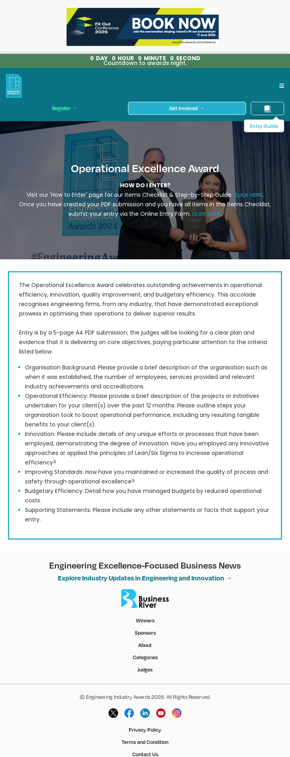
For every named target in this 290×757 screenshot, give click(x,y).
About (145, 645)
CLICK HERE (248, 195)
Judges (145, 669)
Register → (64, 108)
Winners (145, 620)
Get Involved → (186, 108)
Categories (145, 657)
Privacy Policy (145, 730)
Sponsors (145, 633)
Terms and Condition (145, 742)
